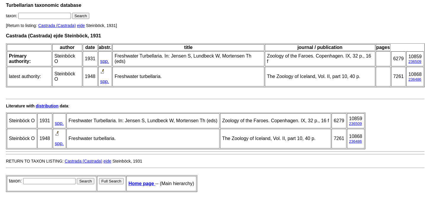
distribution (47, 106)
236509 (414, 61)
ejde (81, 25)
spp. (104, 61)
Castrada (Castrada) (57, 25)
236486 (414, 79)
